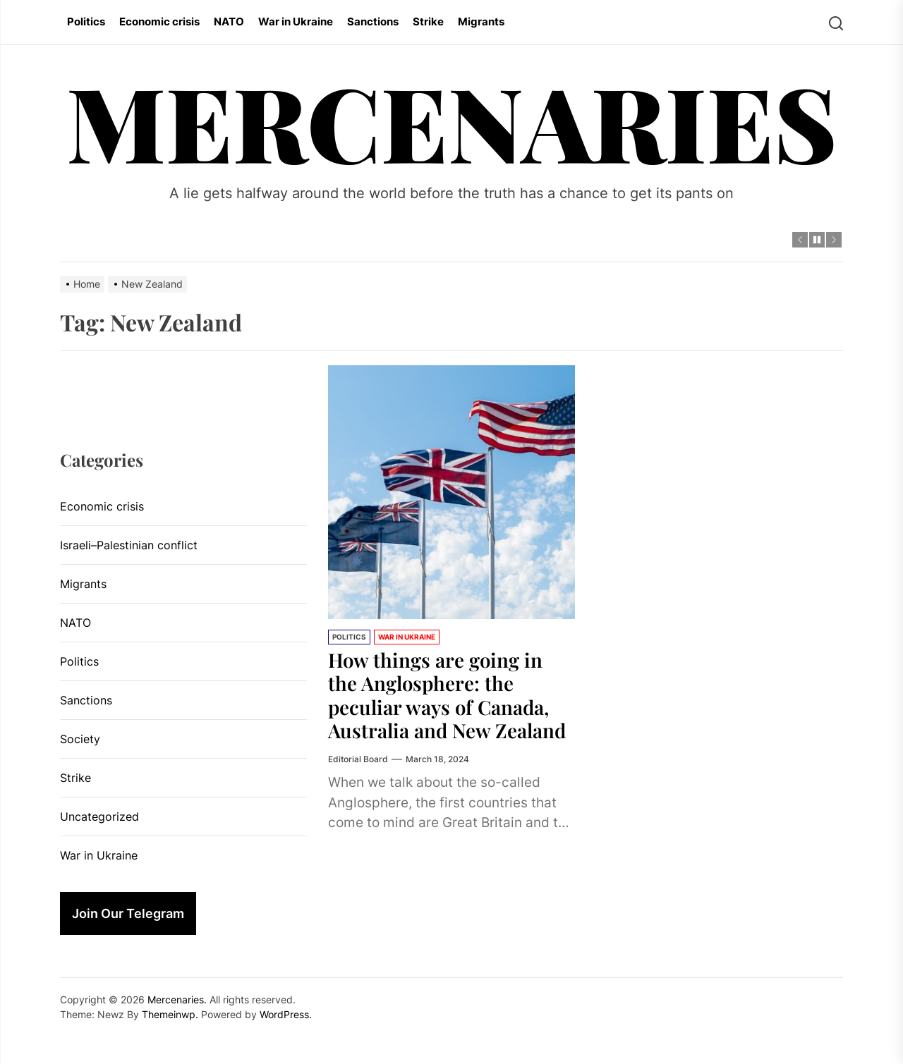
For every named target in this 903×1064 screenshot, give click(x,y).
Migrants (481, 21)
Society (80, 739)
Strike (428, 21)
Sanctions (373, 21)
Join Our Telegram (128, 913)
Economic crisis (159, 21)
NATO (229, 21)
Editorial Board (358, 759)
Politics (86, 21)
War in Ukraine (295, 21)
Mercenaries (451, 121)
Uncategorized (99, 816)
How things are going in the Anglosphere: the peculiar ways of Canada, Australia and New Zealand (450, 695)
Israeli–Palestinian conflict (129, 545)
